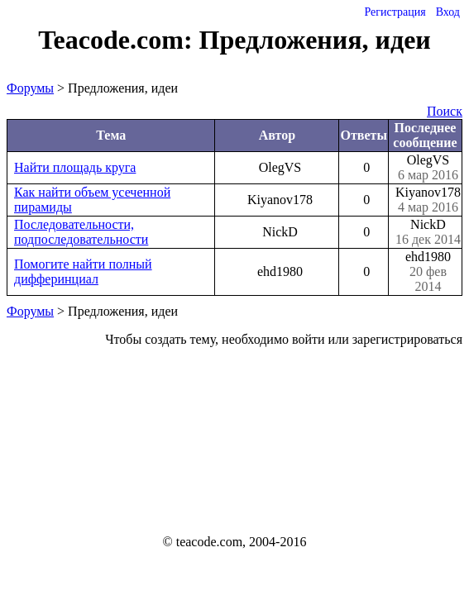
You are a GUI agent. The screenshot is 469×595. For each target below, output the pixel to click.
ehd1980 (428, 272)
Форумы (30, 88)
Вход (448, 12)
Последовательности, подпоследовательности (81, 231)
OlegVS (428, 168)
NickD (428, 232)
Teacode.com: (118, 40)
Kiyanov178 (428, 200)
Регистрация (394, 12)
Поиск (444, 111)
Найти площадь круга (75, 167)
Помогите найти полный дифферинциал (83, 271)
